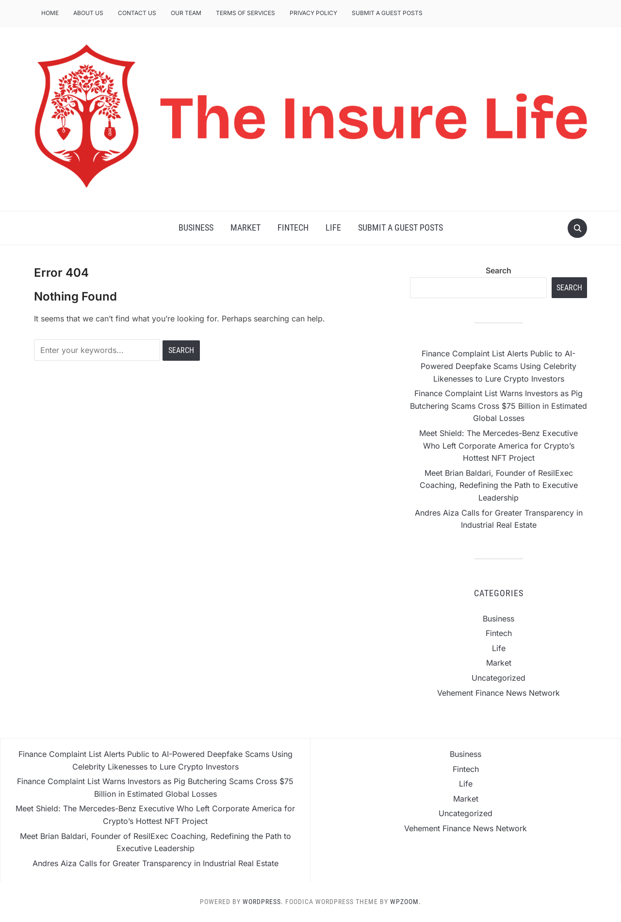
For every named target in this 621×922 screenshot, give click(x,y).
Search (498, 270)
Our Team (186, 13)
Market (245, 227)
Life (333, 227)
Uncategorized (498, 678)
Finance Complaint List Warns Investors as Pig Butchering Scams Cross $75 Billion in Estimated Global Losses (498, 405)
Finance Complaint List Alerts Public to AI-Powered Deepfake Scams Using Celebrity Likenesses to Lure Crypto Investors (498, 366)
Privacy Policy (313, 13)
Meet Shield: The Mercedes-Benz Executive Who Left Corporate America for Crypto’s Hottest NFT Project (498, 445)
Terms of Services (245, 13)
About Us (88, 13)
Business (196, 227)
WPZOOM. (405, 901)
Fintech (293, 227)
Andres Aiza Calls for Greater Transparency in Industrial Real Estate (155, 863)
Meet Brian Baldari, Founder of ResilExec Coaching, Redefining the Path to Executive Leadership (499, 485)
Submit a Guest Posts (387, 13)
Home (50, 13)
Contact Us (137, 13)
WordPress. (263, 901)
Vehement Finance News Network (498, 693)
